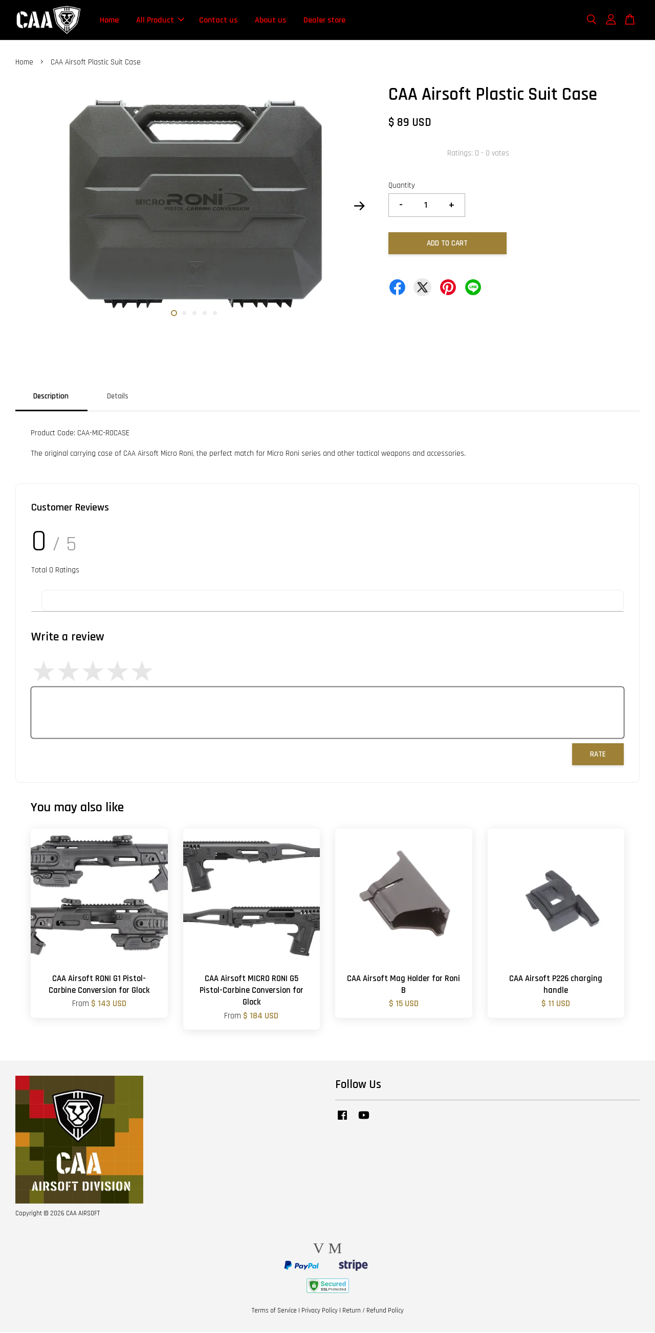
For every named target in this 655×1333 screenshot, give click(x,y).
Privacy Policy (319, 1311)
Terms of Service (274, 1311)
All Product (160, 20)
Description (51, 397)
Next (359, 206)
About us (270, 20)
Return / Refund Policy (373, 1311)
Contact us (218, 20)
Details (117, 397)
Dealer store (324, 20)
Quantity (401, 186)
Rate (598, 755)
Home (109, 20)
